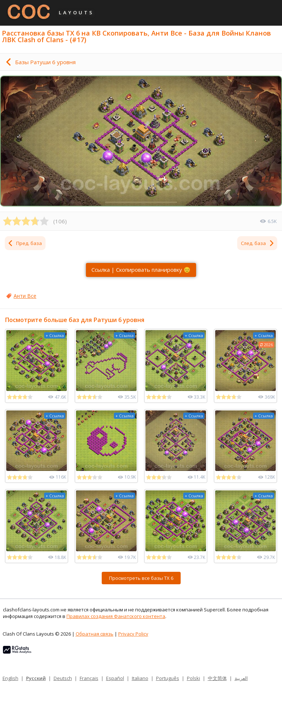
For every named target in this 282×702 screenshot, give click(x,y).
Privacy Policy (133, 633)
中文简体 (217, 678)
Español (115, 678)
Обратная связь (94, 633)
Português (167, 678)
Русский (36, 678)
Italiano (140, 678)
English (10, 678)
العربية (241, 678)
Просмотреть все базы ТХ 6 (141, 578)
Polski (193, 678)
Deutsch (63, 678)
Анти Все (25, 295)
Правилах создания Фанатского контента (115, 616)
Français (89, 678)
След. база (258, 243)
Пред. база (24, 243)
